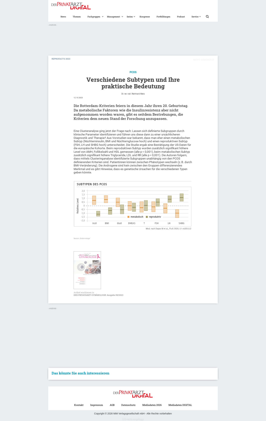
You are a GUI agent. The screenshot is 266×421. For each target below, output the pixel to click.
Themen (77, 16)
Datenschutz (128, 405)
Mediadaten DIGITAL (180, 405)
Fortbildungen (163, 16)
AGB (112, 405)
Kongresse (145, 16)
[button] (94, 17)
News (63, 16)
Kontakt (78, 405)
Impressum (96, 405)
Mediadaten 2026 (152, 405)
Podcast (181, 16)
